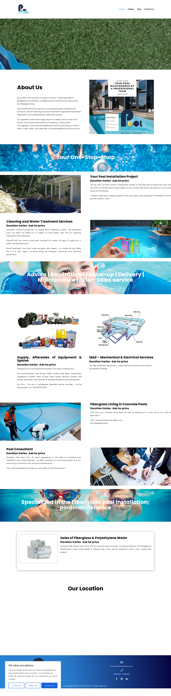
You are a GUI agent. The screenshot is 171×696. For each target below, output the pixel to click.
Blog (139, 10)
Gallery (131, 10)
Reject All (33, 685)
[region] (33, 676)
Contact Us (149, 10)
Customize (16, 685)
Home (121, 10)
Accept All (49, 685)
